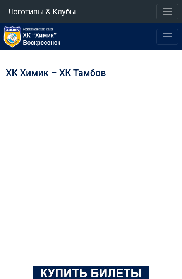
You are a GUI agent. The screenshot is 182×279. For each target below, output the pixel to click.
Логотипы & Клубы (42, 11)
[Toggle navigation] (167, 11)
